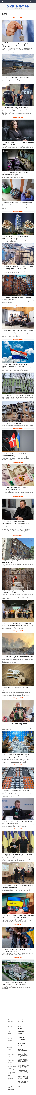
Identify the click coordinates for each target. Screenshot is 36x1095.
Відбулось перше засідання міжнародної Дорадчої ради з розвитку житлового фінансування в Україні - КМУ (17, 44)
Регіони (9, 1033)
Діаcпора (10, 1040)
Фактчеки (10, 1028)
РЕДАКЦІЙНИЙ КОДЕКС (11, 1079)
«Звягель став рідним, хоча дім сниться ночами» (19, 395)
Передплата (11, 1054)
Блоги (20, 1028)
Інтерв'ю (20, 1021)
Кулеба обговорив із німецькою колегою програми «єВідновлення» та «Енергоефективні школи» (16, 523)
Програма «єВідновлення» (13, 423)
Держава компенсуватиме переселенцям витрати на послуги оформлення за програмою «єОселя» (16, 689)
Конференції (21, 1039)
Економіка (10, 1026)
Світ (9, 1031)
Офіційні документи (21, 1042)
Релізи (20, 1045)
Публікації (21, 1019)
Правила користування (11, 1059)
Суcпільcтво (11, 1035)
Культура (10, 1038)
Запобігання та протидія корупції (12, 1065)
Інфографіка (21, 1031)
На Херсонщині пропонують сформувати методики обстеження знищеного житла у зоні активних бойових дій (16, 756)
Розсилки (10, 1081)
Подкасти (21, 1017)
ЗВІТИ (9, 1075)
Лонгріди (20, 1033)
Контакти (10, 1052)
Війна (9, 1019)
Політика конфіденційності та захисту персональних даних (12, 1071)
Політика (10, 1024)
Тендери (10, 1062)
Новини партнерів (21, 1036)
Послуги (10, 1056)
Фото (19, 1024)
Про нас (10, 1049)
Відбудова (10, 1021)
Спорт (9, 1043)
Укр (32, 1)
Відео (19, 1026)
